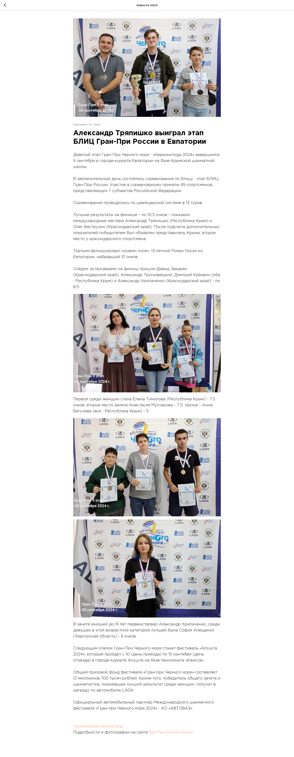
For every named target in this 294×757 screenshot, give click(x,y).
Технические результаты (98, 726)
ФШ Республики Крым (171, 732)
